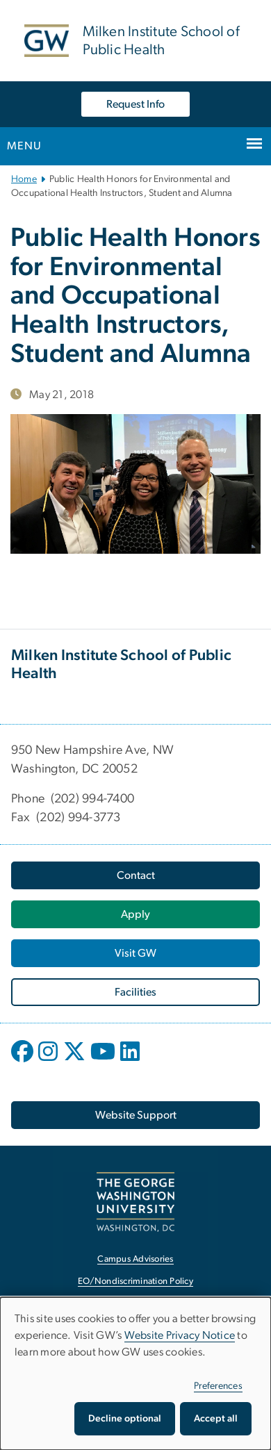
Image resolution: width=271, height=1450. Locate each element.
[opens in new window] (23, 1061)
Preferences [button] (218, 1386)
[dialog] (135, 1373)
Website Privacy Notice (180, 1335)
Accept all (216, 1419)
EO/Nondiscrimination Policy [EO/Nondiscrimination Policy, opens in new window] (135, 1281)
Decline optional (124, 1419)
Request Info (135, 104)
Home (24, 179)
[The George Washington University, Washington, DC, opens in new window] (135, 1201)
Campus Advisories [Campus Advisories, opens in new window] (135, 1259)
